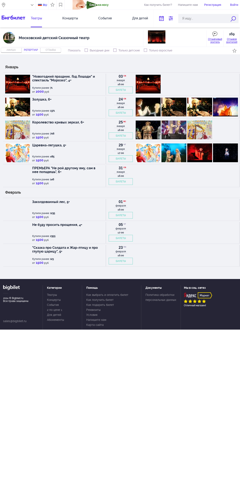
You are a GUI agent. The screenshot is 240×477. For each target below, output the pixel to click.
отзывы (51, 50)
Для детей (140, 18)
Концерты (70, 18)
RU (45, 5)
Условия (91, 314)
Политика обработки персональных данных (160, 297)
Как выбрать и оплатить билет (107, 294)
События (105, 18)
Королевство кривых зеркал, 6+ (58, 122)
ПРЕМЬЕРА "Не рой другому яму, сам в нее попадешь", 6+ (63, 170)
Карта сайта (95, 324)
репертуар (31, 50)
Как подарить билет (100, 304)
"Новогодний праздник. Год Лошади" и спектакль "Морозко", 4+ (63, 78)
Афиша (11, 50)
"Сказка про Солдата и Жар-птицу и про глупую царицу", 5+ (65, 249)
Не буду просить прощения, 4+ (57, 225)
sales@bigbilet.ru (14, 321)
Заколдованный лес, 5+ (51, 202)
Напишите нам (188, 4)
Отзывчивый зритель (215, 41)
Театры (36, 18)
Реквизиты (93, 309)
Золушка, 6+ (42, 99)
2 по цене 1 (54, 309)
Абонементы (55, 319)
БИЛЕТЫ (121, 89)
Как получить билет (100, 299)
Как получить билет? (158, 4)
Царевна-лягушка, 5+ (49, 145)
